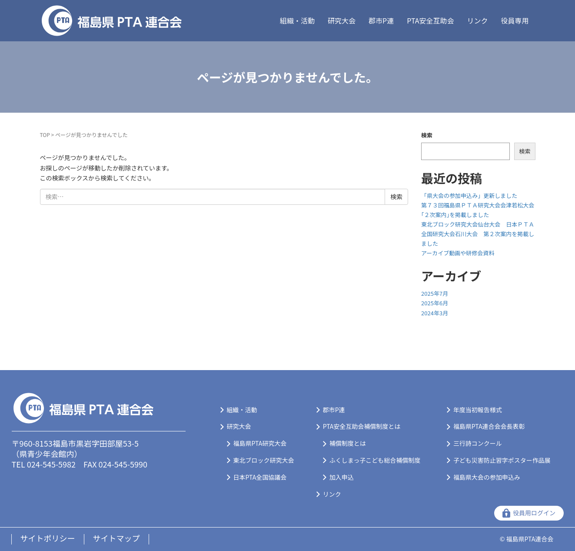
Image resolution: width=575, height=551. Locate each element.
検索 (426, 135)
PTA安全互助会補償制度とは (362, 426)
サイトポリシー (47, 538)
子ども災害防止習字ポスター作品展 (502, 460)
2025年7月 (434, 293)
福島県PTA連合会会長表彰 (489, 426)
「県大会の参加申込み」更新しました (469, 195)
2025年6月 (434, 303)
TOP (45, 134)
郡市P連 (381, 20)
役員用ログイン (534, 512)
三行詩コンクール (477, 443)
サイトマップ (116, 538)
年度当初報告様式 (477, 409)
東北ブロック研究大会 (263, 460)
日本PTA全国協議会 (260, 477)
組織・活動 (297, 20)
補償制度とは (347, 443)
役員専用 (514, 20)
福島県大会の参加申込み (486, 477)
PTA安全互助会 (430, 20)
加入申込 (341, 477)
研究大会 (342, 20)
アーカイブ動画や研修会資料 (457, 253)
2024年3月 (434, 313)
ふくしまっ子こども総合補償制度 (374, 460)
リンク (477, 20)
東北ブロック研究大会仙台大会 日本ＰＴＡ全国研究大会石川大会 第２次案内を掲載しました (477, 233)
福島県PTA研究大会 (260, 443)
